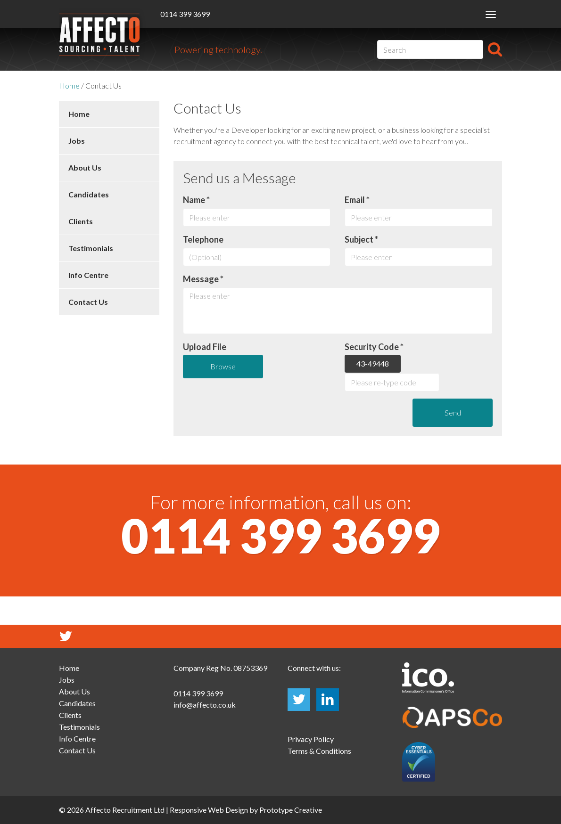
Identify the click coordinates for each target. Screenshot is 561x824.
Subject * (361, 239)
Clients (80, 221)
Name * (196, 200)
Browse (223, 366)
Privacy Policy (311, 738)
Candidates (88, 194)
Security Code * (374, 347)
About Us (84, 167)
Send (453, 412)
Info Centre (88, 274)
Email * (357, 200)
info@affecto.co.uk (204, 704)
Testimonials (90, 248)
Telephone (203, 239)
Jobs (76, 140)
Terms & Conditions (319, 750)
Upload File (204, 347)
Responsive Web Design (209, 809)
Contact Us (88, 301)
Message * (203, 279)
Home (69, 85)
